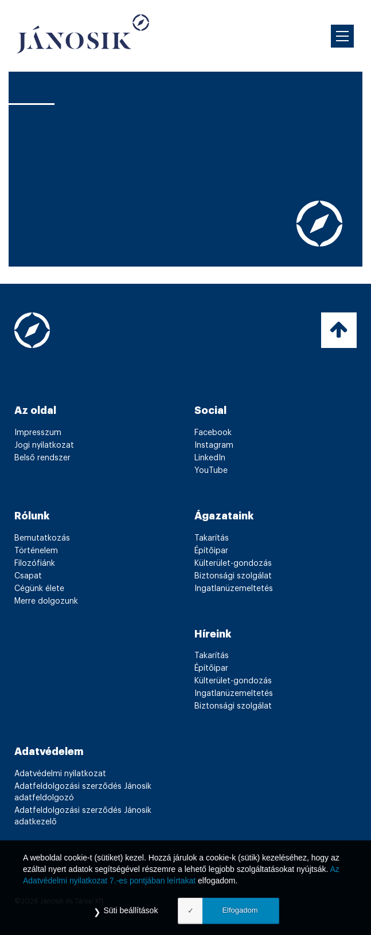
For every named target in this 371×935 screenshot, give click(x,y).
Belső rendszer (42, 458)
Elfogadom (239, 910)
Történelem (36, 551)
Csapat (28, 576)
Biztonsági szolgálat (233, 576)
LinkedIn (209, 458)
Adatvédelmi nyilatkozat (60, 774)
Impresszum (37, 433)
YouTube (211, 471)
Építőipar (211, 551)
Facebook (213, 433)
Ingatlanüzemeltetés (233, 589)
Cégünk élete (39, 589)
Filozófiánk (34, 564)
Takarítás (211, 538)
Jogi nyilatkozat (44, 445)
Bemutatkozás (42, 538)
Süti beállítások (130, 910)
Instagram (213, 445)
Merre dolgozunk (46, 601)
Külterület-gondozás (233, 564)
